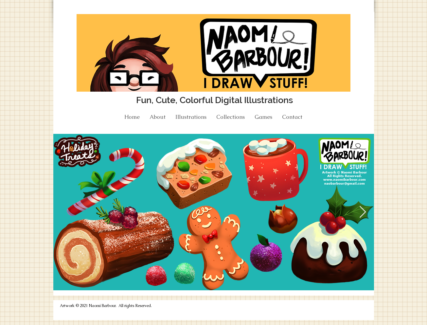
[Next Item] (362, 212)
